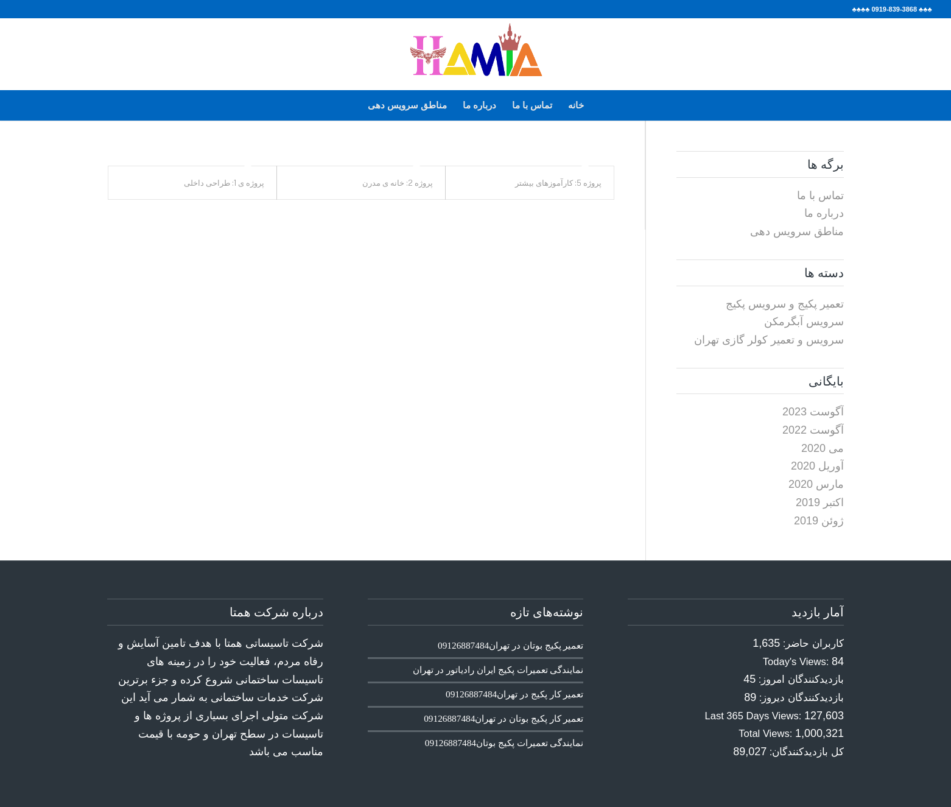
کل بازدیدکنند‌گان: (805, 752)
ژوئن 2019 (819, 521)
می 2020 (822, 448)
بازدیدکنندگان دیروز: (800, 697)
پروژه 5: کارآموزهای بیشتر (558, 183)
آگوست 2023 (813, 412)
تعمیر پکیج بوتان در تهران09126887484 (510, 645)
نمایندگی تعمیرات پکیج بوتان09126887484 (504, 743)
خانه (576, 105)
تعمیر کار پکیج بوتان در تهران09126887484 (503, 718)
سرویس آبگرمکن (804, 321)
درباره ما (479, 105)
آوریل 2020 (817, 466)
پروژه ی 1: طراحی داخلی (224, 183)
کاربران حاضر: (812, 643)
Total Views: (767, 733)
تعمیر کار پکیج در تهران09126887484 (514, 694)
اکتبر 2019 (820, 502)
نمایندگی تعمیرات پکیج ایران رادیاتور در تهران (498, 669)
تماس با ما (532, 105)
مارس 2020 (816, 484)
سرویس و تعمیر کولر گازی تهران (769, 340)
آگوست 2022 (813, 430)
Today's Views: (797, 662)
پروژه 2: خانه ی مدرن (397, 183)
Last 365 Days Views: (754, 716)
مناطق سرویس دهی (407, 105)
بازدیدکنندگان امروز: (800, 679)
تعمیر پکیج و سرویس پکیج (785, 304)
